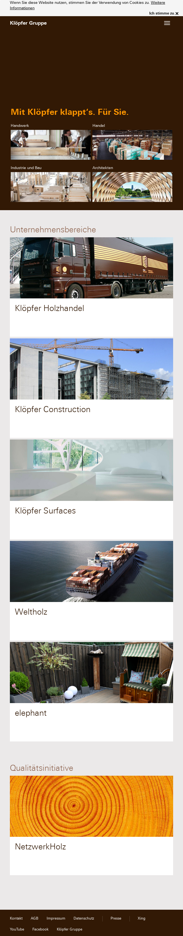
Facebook (40, 929)
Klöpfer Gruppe (69, 929)
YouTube (17, 929)
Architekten (102, 167)
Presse (116, 918)
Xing (141, 918)
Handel (98, 125)
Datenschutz (84, 918)
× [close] (177, 13)
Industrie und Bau (26, 167)
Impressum (56, 918)
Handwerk (20, 125)
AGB (34, 918)
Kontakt (16, 918)
